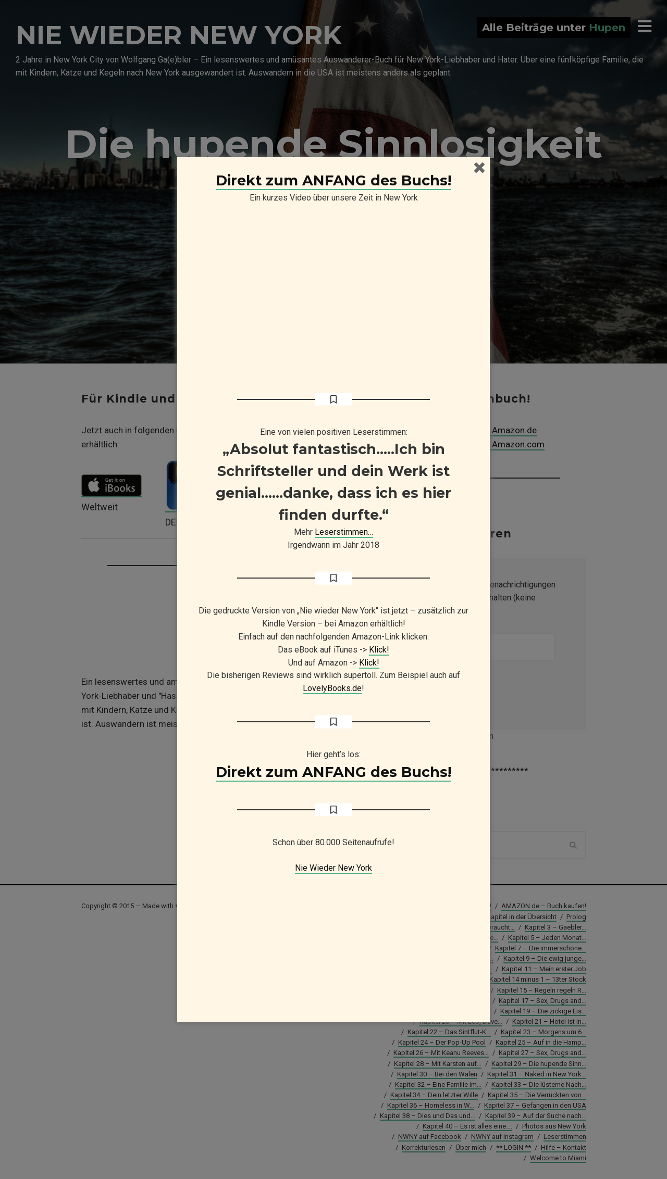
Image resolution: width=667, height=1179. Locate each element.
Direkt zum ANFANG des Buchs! (333, 180)
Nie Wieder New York (333, 868)
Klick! (379, 650)
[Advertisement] (333, 940)
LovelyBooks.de (332, 688)
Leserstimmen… (344, 532)
